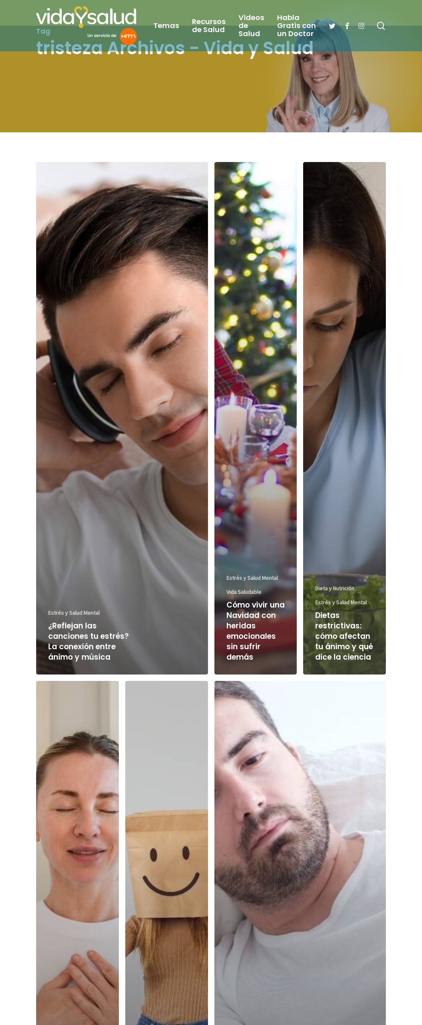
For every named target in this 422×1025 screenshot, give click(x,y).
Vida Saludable (243, 592)
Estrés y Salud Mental (74, 612)
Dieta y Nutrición (334, 588)
